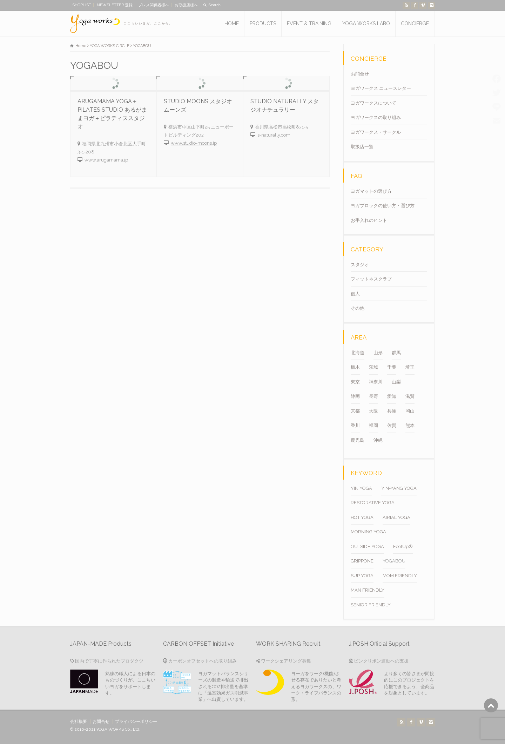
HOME (231, 23)
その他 (357, 308)
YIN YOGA (361, 488)
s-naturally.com (273, 135)
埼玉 (410, 367)
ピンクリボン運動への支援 (381, 661)
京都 (355, 411)
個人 (355, 293)
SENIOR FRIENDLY (371, 604)
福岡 (373, 425)
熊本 (410, 425)
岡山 (410, 411)
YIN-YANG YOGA (399, 488)
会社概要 (78, 721)
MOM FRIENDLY (400, 575)
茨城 (373, 367)
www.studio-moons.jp (194, 143)
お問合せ (360, 74)
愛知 (391, 396)
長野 (373, 396)
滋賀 (410, 396)
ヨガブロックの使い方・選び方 (383, 205)
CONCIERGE (415, 23)
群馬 (396, 352)
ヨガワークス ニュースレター (381, 88)
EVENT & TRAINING (309, 23)
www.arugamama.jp (106, 160)
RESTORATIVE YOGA (373, 502)
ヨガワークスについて (373, 103)
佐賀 (391, 425)
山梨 (396, 381)
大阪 (373, 411)
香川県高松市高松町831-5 (281, 127)
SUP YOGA (362, 575)
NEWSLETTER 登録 (115, 5)
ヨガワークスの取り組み (376, 117)
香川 (355, 425)
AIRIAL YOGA (396, 517)
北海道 (357, 352)
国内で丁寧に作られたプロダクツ (109, 661)
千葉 (391, 367)
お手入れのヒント (369, 220)
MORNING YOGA (368, 531)
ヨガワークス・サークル (376, 132)
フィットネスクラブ (371, 279)
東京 (355, 381)
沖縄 (378, 440)
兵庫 (391, 411)
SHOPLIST (81, 5)
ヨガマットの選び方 (371, 191)
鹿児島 (357, 440)
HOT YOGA (362, 517)
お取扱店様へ (186, 5)
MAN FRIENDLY (367, 590)
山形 (378, 352)
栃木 (355, 367)
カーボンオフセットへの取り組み (202, 661)
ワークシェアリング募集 (286, 661)
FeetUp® (403, 546)
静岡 (355, 396)
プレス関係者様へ (153, 5)
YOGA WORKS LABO (366, 23)
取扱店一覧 (362, 146)
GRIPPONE (362, 561)
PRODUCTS (263, 23)
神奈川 (376, 381)
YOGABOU (394, 561)
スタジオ (360, 264)
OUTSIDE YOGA (367, 546)
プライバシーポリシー (136, 721)
